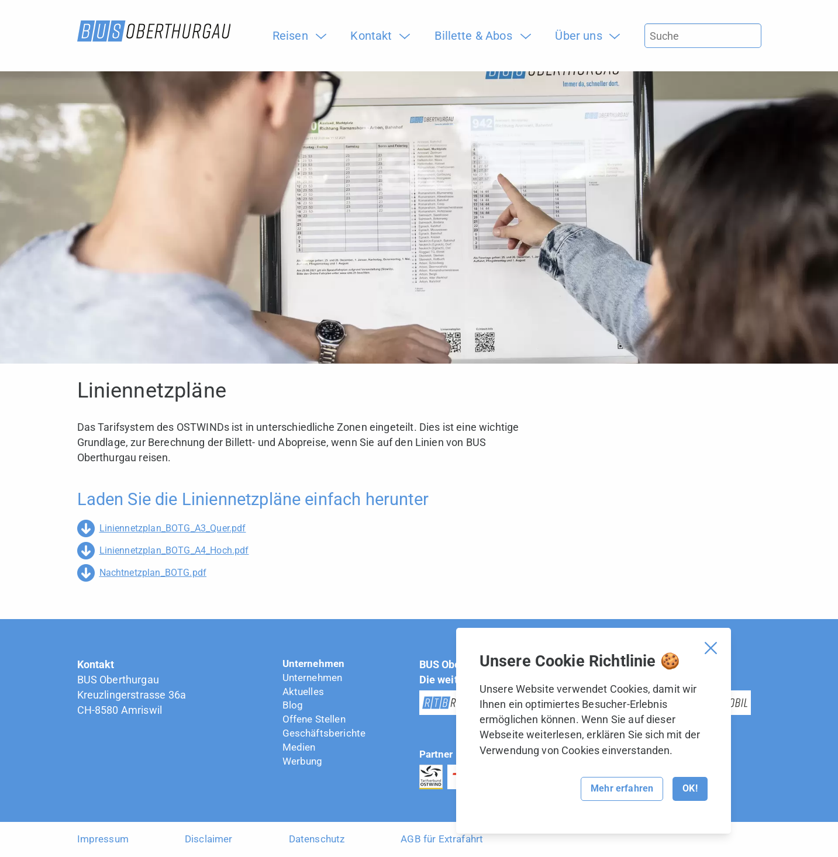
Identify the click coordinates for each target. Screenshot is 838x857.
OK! (689, 788)
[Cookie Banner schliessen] (711, 648)
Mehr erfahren (622, 788)
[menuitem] (294, 35)
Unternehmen (313, 663)
